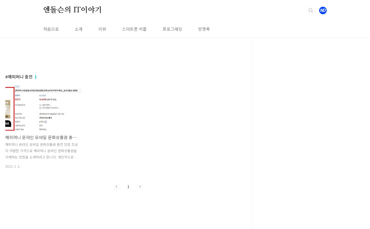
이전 (117, 186)
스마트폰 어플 (134, 29)
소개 (79, 29)
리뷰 (102, 29)
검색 (311, 10)
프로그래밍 (172, 29)
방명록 (204, 29)
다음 (140, 186)
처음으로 (51, 29)
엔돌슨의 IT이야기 (72, 10)
